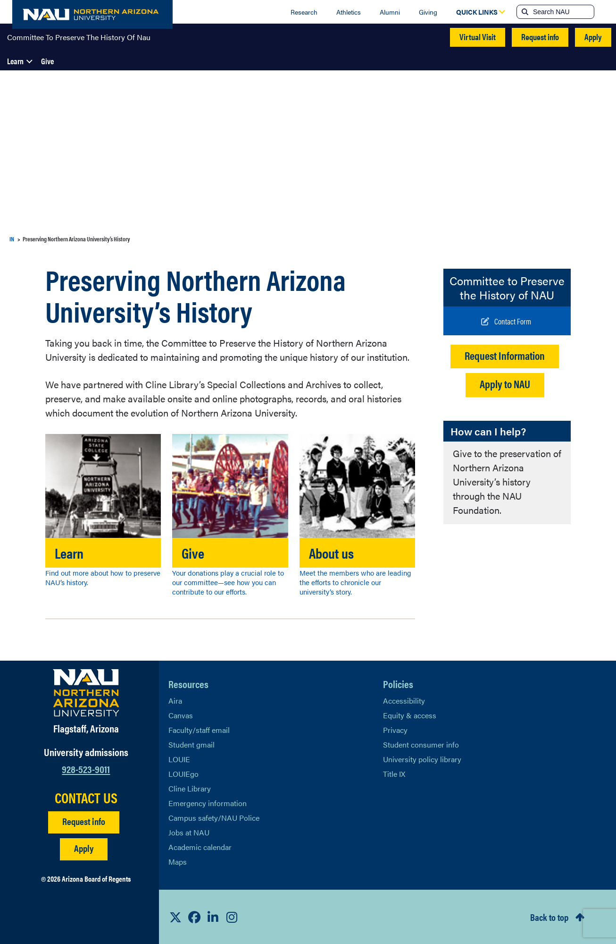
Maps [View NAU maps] (177, 861)
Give (47, 61)
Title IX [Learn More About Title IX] (394, 773)
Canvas (180, 715)
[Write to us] (506, 321)
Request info (540, 37)
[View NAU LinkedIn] (213, 917)
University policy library (422, 759)
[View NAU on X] (175, 917)
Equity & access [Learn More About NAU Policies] (409, 715)
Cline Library (189, 788)
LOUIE (179, 759)
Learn (15, 61)
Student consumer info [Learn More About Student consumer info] (421, 744)
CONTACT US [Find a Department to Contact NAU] (86, 798)
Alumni (390, 12)
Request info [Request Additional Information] (83, 821)
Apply (593, 37)
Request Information (505, 355)
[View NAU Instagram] (232, 917)
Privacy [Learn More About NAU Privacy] (395, 729)
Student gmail (191, 744)
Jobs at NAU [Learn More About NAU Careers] (188, 832)
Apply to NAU (505, 383)
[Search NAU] (562, 11)
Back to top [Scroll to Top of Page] (549, 917)
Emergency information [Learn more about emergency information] (207, 803)
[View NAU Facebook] (194, 917)
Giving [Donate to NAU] (428, 12)
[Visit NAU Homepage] (86, 692)
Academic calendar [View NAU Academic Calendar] (200, 846)
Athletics (348, 12)
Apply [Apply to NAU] (83, 848)
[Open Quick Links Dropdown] (477, 12)
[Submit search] (524, 11)
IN (11, 238)
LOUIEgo (183, 773)
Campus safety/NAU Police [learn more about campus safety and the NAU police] (213, 817)
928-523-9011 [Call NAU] (86, 768)
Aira (175, 700)
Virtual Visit (477, 37)
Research (304, 12)
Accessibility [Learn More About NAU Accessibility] (404, 700)
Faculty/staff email (199, 729)
